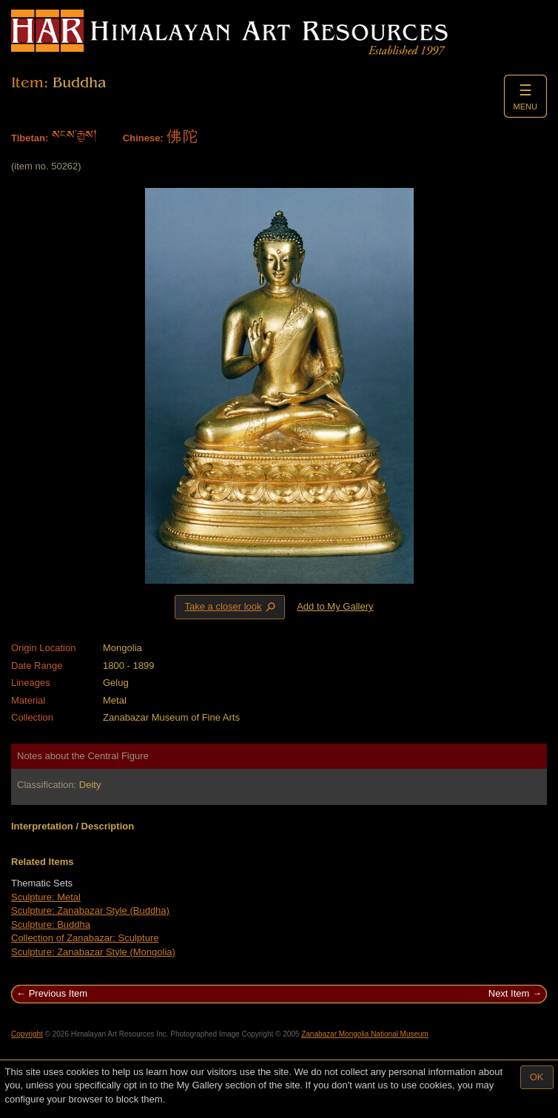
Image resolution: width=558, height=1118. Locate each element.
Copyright (27, 1034)
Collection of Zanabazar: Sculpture (84, 937)
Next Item (509, 993)
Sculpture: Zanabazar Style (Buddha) (90, 910)
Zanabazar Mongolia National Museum (364, 1034)
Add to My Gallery (335, 606)
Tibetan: (29, 138)
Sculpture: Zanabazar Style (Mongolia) (93, 951)
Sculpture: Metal (46, 897)
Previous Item (58, 993)
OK (537, 1076)
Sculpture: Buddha (50, 924)
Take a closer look (231, 607)
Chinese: (143, 138)
